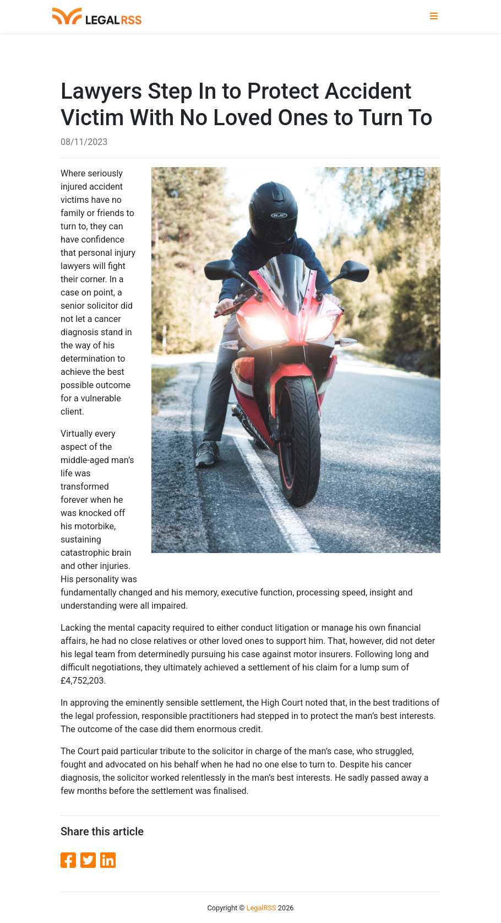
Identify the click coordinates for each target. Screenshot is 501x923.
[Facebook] (70, 860)
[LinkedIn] (108, 860)
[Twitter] (90, 860)
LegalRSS (261, 908)
